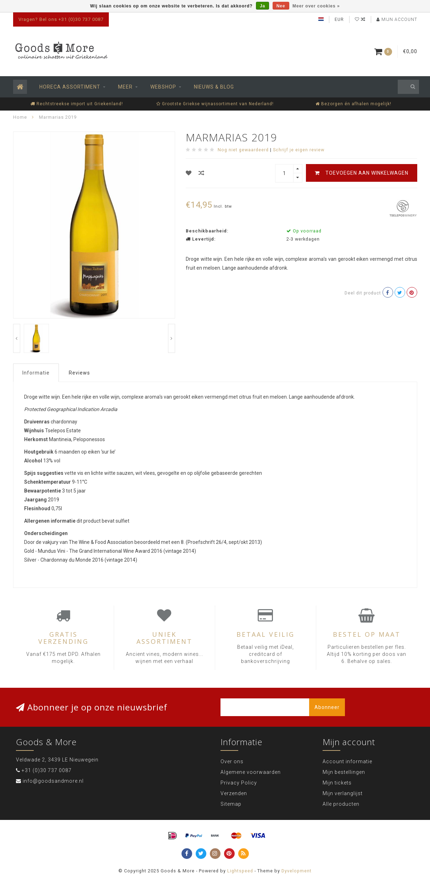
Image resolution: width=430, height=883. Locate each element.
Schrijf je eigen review (298, 149)
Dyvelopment (296, 870)
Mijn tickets (337, 783)
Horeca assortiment (69, 87)
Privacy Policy (238, 783)
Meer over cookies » (316, 6)
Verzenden (233, 793)
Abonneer (327, 707)
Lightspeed (240, 870)
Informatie (36, 373)
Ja (262, 6)
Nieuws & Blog (214, 87)
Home (20, 117)
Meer (125, 87)
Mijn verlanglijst (343, 793)
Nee (281, 6)
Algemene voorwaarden (250, 772)
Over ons (232, 761)
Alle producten (341, 804)
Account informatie (347, 761)
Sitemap (230, 804)
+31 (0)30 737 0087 (47, 770)
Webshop (163, 87)
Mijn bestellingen (344, 772)
